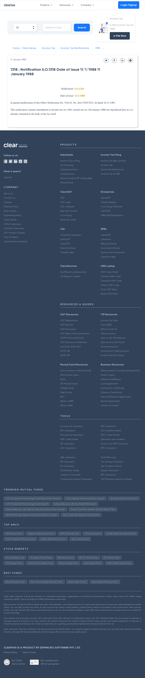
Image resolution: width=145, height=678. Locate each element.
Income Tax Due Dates (112, 355)
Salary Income (108, 333)
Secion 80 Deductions (112, 169)
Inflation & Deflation (111, 379)
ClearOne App (108, 256)
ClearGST (106, 198)
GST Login (65, 202)
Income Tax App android (113, 160)
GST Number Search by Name (116, 479)
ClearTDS (105, 211)
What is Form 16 (109, 329)
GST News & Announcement (74, 333)
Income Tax (107, 165)
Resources (67, 5)
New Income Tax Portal (112, 342)
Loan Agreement (109, 383)
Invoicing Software (110, 248)
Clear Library (10, 219)
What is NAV (66, 405)
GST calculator (68, 448)
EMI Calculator (67, 430)
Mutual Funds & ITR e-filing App (76, 178)
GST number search (111, 430)
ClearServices (67, 174)
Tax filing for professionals (73, 272)
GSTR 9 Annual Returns (72, 338)
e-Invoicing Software (111, 206)
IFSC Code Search (110, 435)
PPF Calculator (108, 426)
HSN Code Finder (109, 272)
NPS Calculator (108, 448)
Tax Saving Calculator (112, 461)
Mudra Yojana (108, 375)
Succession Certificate (112, 388)
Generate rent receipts (113, 439)
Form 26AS (106, 325)
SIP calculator (67, 443)
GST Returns (66, 325)
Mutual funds (66, 182)
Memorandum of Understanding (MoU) (120, 370)
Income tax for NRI (110, 174)
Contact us (10, 198)
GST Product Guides (14, 232)
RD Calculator (67, 461)
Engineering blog (12, 215)
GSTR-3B (65, 355)
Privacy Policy (10, 652)
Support (8, 177)
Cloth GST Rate (109, 289)
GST (62, 198)
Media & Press (11, 206)
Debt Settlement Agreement (116, 396)
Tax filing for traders (70, 276)
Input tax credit (68, 219)
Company (88, 5)
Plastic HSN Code (110, 285)
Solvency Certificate (111, 392)
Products (47, 5)
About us (8, 193)
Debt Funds (66, 392)
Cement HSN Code (111, 276)
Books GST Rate (109, 294)
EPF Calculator (108, 474)
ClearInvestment (69, 169)
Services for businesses (113, 252)
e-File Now (119, 35)
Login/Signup (129, 4)
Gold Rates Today (69, 470)
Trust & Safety (11, 237)
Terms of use (29, 652)
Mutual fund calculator (71, 435)
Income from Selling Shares (115, 351)
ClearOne (106, 239)
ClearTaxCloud (67, 248)
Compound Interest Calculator (76, 479)
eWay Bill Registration (112, 215)
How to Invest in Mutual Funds (75, 370)
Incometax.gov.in (109, 346)
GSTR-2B (65, 351)
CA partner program (70, 235)
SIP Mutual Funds (69, 383)
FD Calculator (67, 466)
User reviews (10, 211)
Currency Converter (70, 474)
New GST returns (68, 211)
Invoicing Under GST (70, 346)
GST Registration (69, 320)
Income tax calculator (71, 426)
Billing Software (109, 243)
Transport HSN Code (111, 280)
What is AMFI (66, 401)
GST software (67, 206)
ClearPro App (67, 252)
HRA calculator (67, 457)
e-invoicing (66, 215)
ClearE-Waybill (108, 202)
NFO (62, 396)
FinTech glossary (12, 224)
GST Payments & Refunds (73, 342)
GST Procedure (68, 329)
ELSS (62, 379)
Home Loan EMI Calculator (114, 443)
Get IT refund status (111, 466)
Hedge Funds (67, 388)
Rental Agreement (110, 401)
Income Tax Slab (109, 320)
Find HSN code (108, 457)
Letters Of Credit (109, 405)
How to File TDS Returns (113, 338)
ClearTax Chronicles (14, 228)
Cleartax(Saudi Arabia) (15, 241)
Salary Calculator (110, 470)
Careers (8, 202)
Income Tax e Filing (70, 160)
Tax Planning (66, 165)
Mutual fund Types (69, 375)
